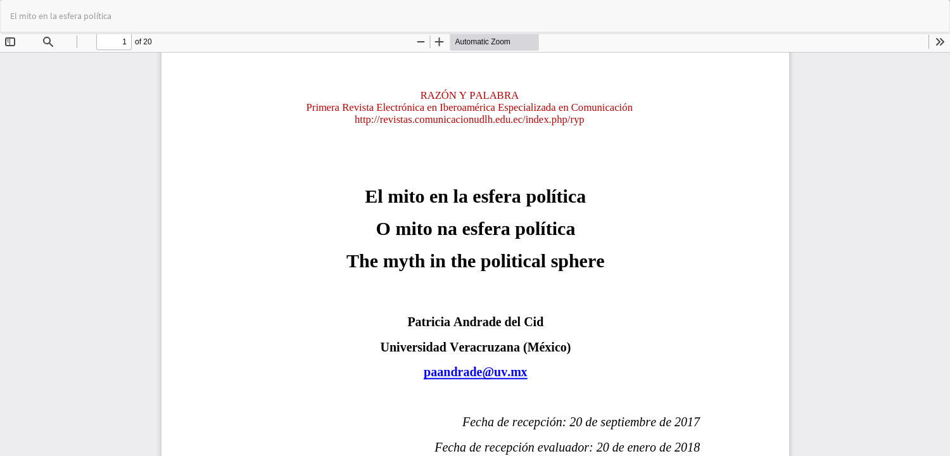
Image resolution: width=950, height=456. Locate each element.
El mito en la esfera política (60, 16)
